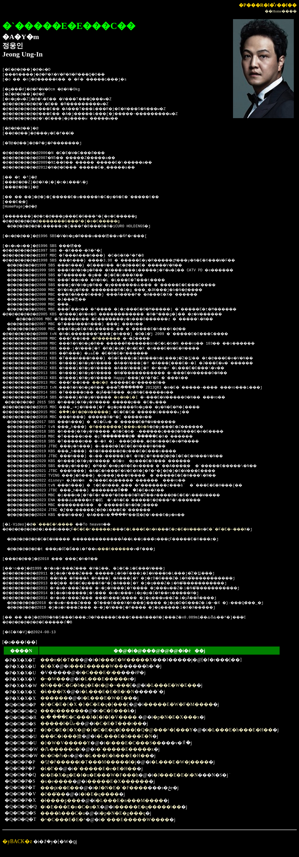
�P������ (118, 338)
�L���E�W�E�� (171, 685)
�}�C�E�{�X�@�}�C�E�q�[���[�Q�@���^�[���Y (116, 729)
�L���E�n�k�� (167, 529)
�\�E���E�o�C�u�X (70, 806)
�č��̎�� (52, 794)
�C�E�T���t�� (118, 723)
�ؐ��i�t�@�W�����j (93, 412)
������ (54, 697)
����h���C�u (62, 813)
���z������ (62, 710)
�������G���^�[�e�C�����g (90, 221)
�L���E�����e (105, 678)
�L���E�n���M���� (129, 800)
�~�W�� (53, 678)
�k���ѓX (53, 691)
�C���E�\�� (101, 672)
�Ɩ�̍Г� (49, 768)
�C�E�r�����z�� (111, 529)
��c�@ (111, 382)
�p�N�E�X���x (176, 717)
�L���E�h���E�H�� (240, 729)
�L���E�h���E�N (124, 736)
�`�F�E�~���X (260, 529)
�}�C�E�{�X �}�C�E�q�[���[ (84, 704)
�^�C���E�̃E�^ (63, 819)
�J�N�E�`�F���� (121, 787)
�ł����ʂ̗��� (60, 800)
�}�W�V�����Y (65, 742)
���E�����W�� (96, 666)
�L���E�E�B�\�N (107, 691)
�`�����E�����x (125, 749)
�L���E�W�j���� (180, 761)
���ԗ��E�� (59, 787)
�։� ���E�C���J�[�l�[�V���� (89, 717)
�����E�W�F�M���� (178, 704)
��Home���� (281, 11)
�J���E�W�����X (123, 659)
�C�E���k (114, 710)
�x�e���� (56, 781)
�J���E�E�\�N (175, 774)
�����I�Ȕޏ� (60, 723)
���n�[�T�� (59, 659)
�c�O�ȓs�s (55, 755)
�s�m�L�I (140, 397)
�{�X (47, 666)
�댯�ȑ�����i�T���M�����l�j (88, 761)
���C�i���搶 (61, 736)
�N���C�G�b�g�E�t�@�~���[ (86, 685)
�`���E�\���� (57, 524)
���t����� (129, 549)
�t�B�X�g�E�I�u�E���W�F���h (89, 774)
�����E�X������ (118, 781)
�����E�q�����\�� (148, 806)
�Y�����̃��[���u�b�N (132, 427)
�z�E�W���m (215, 529)
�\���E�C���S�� (133, 742)
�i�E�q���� (99, 794)
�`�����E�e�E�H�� (105, 768)
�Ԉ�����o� (60, 749)
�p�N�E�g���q (122, 813)
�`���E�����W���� (134, 819)
